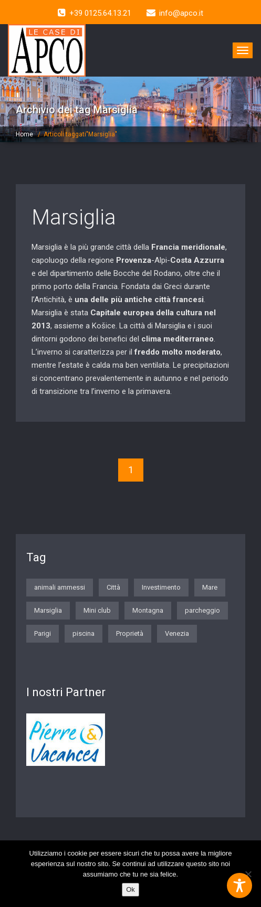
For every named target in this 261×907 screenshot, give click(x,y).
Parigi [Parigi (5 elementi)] (42, 633)
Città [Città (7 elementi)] (113, 587)
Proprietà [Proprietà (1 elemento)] (129, 633)
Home (24, 134)
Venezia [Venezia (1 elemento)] (177, 633)
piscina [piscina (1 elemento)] (83, 633)
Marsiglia (74, 217)
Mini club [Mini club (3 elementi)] (97, 610)
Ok (130, 889)
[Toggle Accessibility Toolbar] (239, 885)
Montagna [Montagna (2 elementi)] (147, 610)
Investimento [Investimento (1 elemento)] (161, 587)
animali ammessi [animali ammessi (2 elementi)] (59, 587)
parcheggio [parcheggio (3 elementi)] (202, 610)
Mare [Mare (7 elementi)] (209, 587)
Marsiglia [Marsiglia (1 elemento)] (48, 610)
